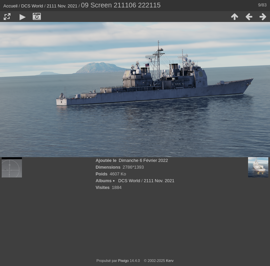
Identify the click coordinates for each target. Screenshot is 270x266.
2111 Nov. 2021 (62, 5)
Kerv (169, 261)
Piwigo (123, 261)
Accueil (10, 5)
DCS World (32, 5)
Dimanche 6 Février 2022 (143, 160)
